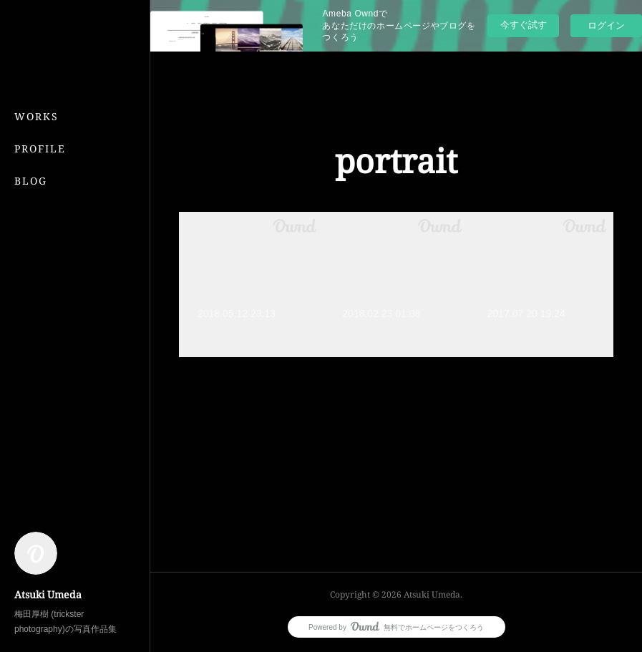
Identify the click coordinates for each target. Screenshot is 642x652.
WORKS (36, 116)
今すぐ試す (523, 24)
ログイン (606, 25)
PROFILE (40, 148)
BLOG (30, 181)
